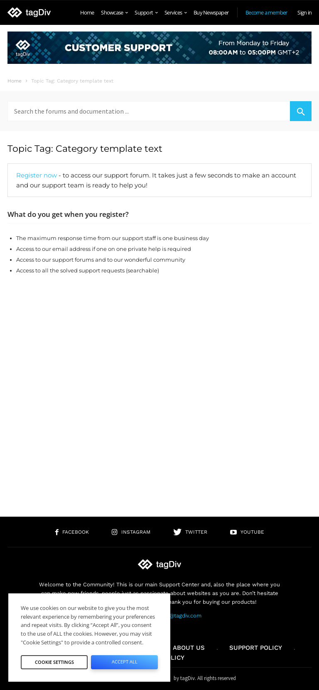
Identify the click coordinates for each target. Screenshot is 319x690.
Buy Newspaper (211, 12)
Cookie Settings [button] (54, 662)
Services (175, 12)
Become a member (266, 12)
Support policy (255, 647)
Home (87, 12)
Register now (36, 175)
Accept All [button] (124, 661)
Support (146, 12)
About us (189, 647)
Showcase (114, 12)
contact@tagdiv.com (175, 615)
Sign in (304, 12)
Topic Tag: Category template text (84, 148)
